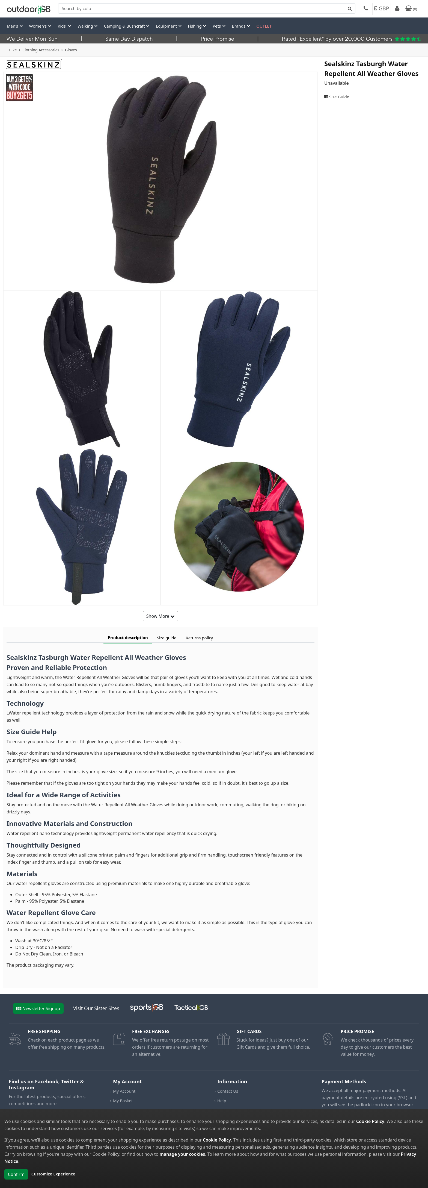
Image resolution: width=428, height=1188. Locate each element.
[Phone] (365, 9)
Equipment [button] (167, 26)
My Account (124, 1091)
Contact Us (227, 1091)
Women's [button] (38, 26)
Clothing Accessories (40, 49)
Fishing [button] (195, 26)
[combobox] (206, 8)
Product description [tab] (128, 637)
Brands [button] (239, 26)
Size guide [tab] (167, 637)
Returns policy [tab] (199, 637)
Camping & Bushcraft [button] (125, 26)
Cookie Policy (370, 1121)
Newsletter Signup (38, 1008)
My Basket (123, 1100)
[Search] (206, 8)
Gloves (71, 49)
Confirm (16, 1174)
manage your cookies (182, 1154)
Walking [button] (86, 26)
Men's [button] (13, 26)
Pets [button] (217, 26)
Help (221, 1100)
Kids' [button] (63, 26)
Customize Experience (53, 1174)
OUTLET (264, 26)
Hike (13, 49)
